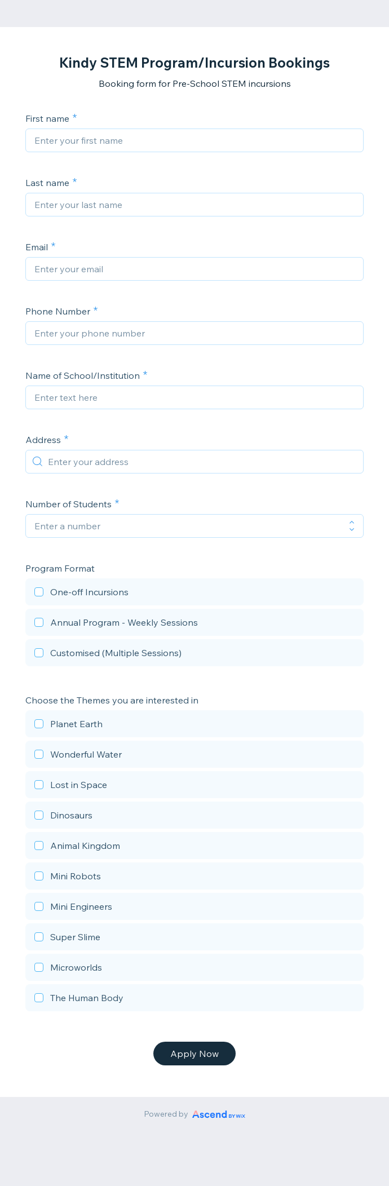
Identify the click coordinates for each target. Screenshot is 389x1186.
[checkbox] (194, 593)
